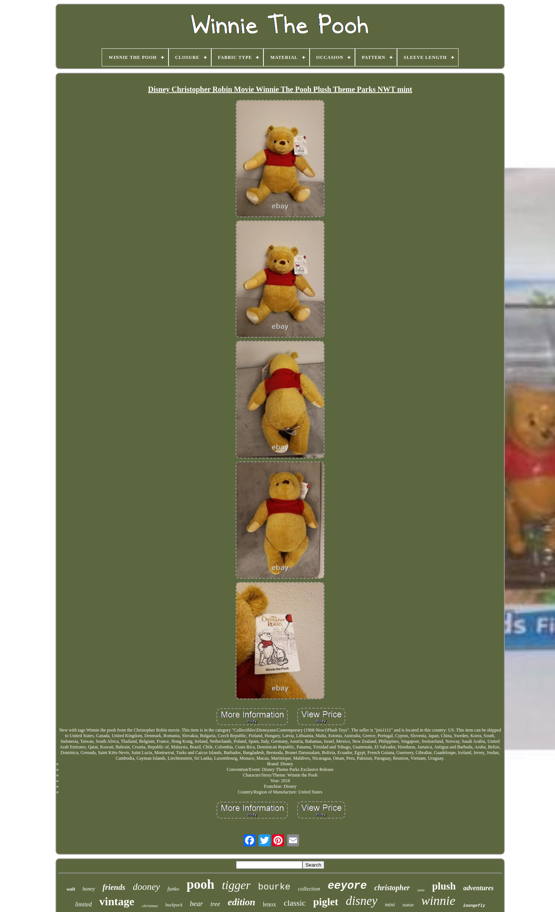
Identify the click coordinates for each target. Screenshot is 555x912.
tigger (236, 885)
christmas (150, 905)
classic (295, 902)
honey (89, 889)
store (420, 890)
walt (70, 889)
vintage (116, 901)
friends (113, 887)
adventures (478, 888)
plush (444, 886)
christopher (392, 887)
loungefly (474, 905)
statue (408, 904)
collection (309, 889)
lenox (269, 904)
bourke (274, 887)
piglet (325, 901)
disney (361, 900)
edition (242, 902)
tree (215, 903)
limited (83, 904)
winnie (438, 900)
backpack (173, 904)
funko (173, 889)
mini (390, 904)
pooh (200, 884)
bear (196, 903)
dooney (146, 887)
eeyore (347, 886)
